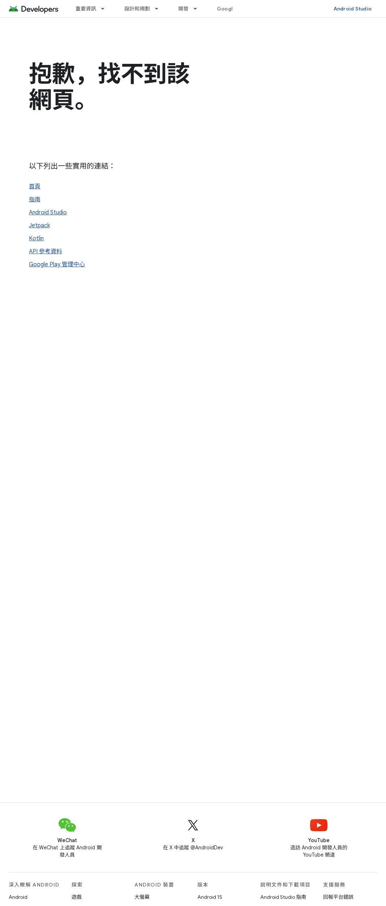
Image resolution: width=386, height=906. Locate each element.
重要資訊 (86, 8)
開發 (183, 8)
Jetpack (39, 225)
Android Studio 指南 (283, 897)
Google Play (232, 8)
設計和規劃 (137, 8)
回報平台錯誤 (338, 897)
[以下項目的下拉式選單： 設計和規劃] (160, 8)
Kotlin (36, 238)
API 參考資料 (45, 251)
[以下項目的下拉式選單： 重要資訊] (106, 8)
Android (18, 897)
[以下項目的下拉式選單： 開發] (198, 8)
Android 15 (209, 897)
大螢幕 (142, 897)
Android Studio (353, 8)
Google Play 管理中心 (57, 264)
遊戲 (77, 897)
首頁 (34, 186)
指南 (34, 199)
